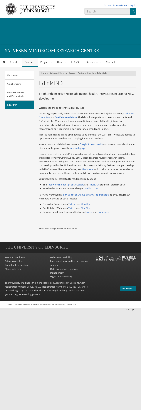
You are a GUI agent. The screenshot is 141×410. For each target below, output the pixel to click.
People (90, 73)
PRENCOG (94, 184)
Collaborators (14, 83)
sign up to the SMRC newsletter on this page (86, 194)
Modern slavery (13, 367)
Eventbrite (103, 212)
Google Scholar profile (91, 144)
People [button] (29, 62)
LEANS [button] (75, 62)
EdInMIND (12, 104)
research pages (78, 148)
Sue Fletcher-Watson (66, 117)
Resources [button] (92, 62)
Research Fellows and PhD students (15, 94)
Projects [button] (45, 62)
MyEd (133, 5)
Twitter (72, 204)
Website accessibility (61, 356)
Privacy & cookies (14, 360)
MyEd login (128, 387)
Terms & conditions (15, 356)
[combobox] (107, 11)
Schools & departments (116, 5)
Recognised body (58, 389)
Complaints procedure (17, 363)
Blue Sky (85, 204)
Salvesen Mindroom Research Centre (67, 73)
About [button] (14, 62)
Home (43, 73)
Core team (12, 75)
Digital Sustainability (61, 375)
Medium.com (91, 188)
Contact (110, 62)
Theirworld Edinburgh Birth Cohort (65, 184)
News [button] (60, 62)
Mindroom (87, 169)
